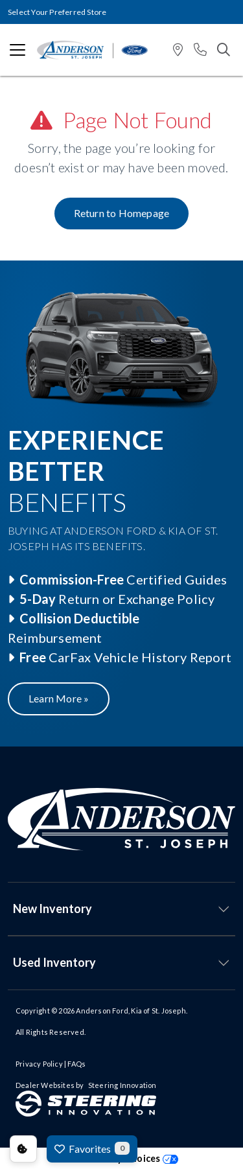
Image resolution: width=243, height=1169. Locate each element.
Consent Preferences (23, 1149)
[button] (178, 50)
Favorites (92, 1148)
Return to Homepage (122, 213)
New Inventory (52, 908)
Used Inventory (54, 962)
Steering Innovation (122, 1085)
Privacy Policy (39, 1063)
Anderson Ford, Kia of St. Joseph (130, 1010)
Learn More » (59, 698)
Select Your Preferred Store (57, 12)
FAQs (76, 1063)
